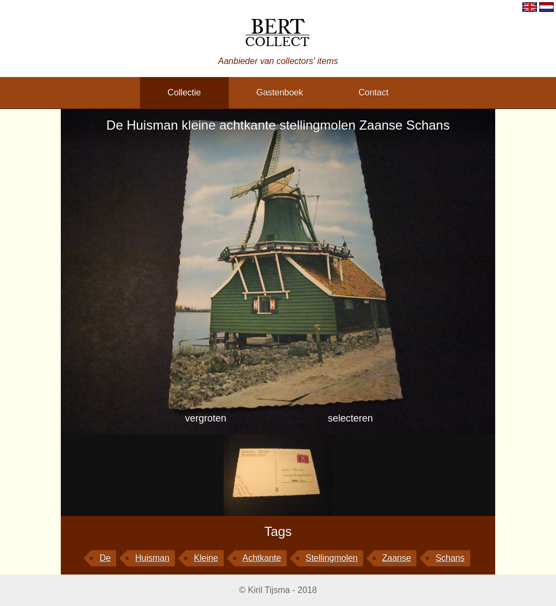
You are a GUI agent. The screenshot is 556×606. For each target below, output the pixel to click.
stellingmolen (332, 558)
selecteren (350, 418)
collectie (184, 92)
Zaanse (396, 558)
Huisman (152, 558)
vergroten (205, 418)
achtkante (262, 558)
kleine (206, 558)
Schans (449, 558)
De (104, 558)
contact (373, 92)
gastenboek (279, 92)
